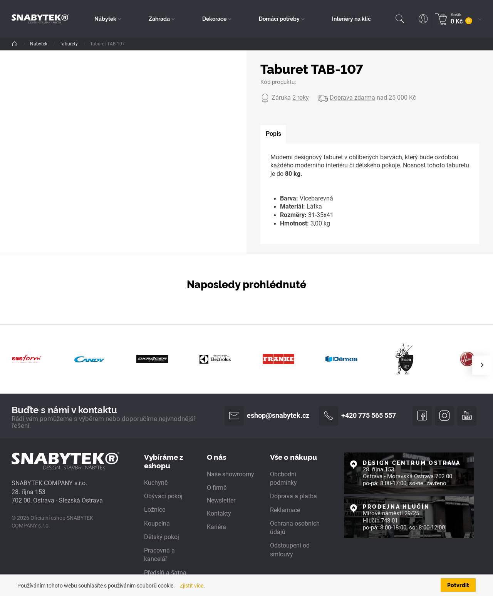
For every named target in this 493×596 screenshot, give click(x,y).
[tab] (273, 134)
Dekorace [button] (214, 18)
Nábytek (39, 44)
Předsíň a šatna (165, 572)
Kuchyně (156, 483)
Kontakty (219, 513)
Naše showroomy (230, 474)
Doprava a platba (293, 496)
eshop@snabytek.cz (267, 416)
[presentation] (481, 365)
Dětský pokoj (161, 537)
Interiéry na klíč (351, 18)
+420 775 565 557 (357, 416)
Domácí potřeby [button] (279, 18)
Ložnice (154, 510)
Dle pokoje (71, 44)
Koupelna (157, 523)
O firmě (216, 488)
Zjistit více (191, 586)
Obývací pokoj (109, 44)
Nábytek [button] (106, 18)
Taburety (144, 44)
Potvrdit (458, 584)
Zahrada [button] (159, 18)
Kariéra (216, 527)
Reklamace (285, 510)
